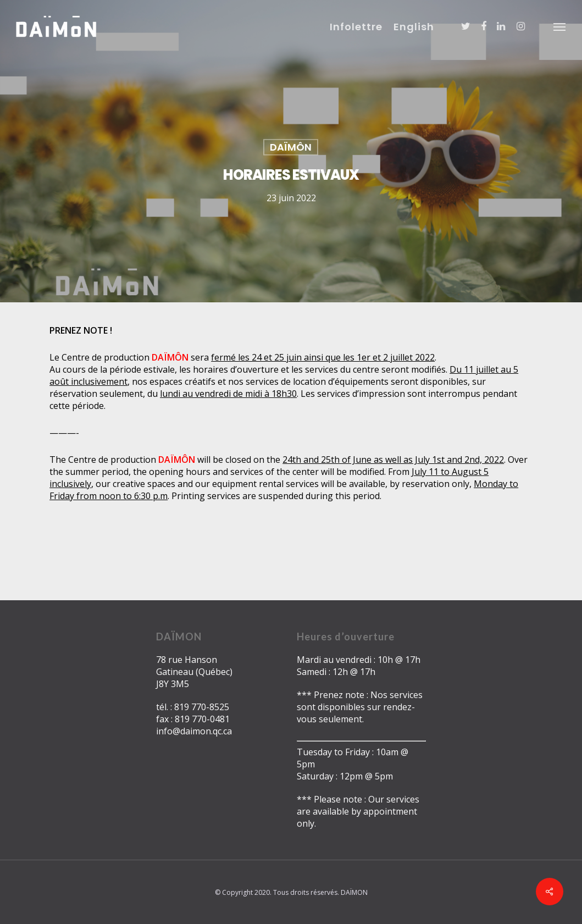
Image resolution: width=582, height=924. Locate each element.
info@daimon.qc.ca (194, 731)
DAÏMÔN (291, 147)
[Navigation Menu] (560, 26)
